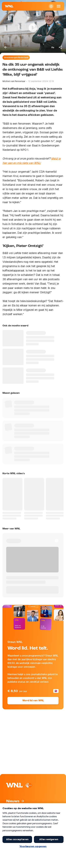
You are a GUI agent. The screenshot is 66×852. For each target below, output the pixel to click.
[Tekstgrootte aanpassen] (53, 47)
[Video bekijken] (33, 27)
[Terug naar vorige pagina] (5, 47)
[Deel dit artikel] (60, 47)
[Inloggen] (51, 6)
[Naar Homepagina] (9, 6)
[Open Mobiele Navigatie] (58, 6)
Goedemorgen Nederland (16, 57)
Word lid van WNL (33, 700)
